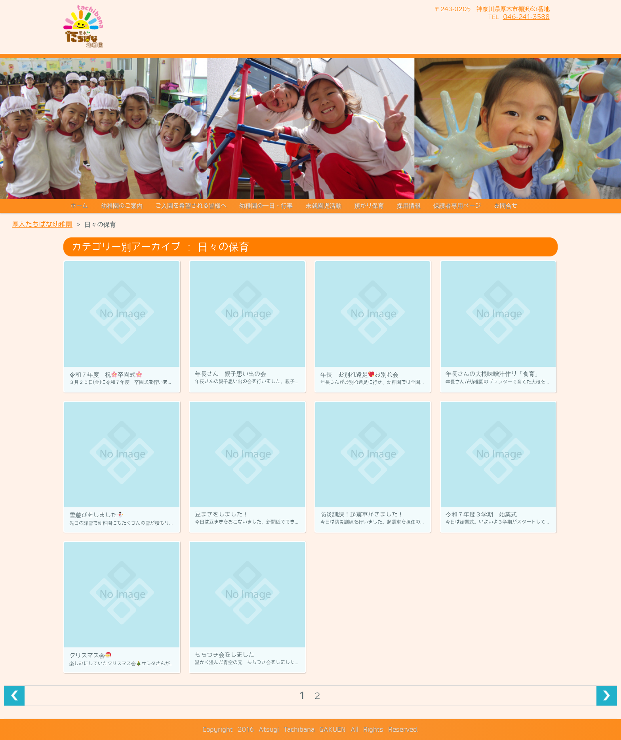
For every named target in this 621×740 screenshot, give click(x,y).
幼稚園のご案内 (122, 206)
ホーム (79, 206)
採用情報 (409, 206)
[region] (310, 128)
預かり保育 (369, 206)
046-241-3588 (526, 16)
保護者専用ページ (457, 206)
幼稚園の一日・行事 (266, 206)
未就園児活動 (323, 206)
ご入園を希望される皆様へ (191, 206)
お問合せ (506, 206)
